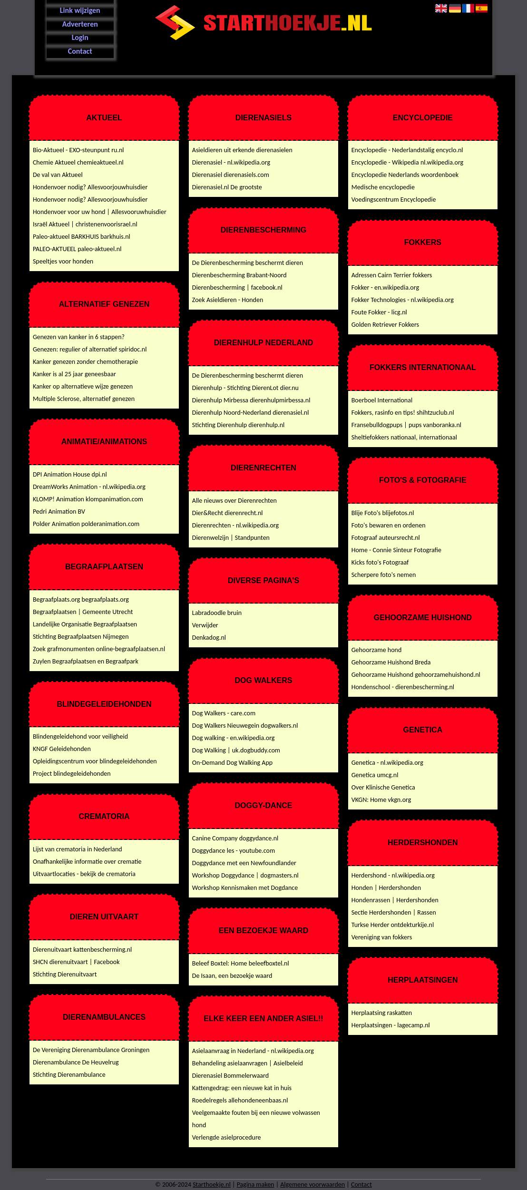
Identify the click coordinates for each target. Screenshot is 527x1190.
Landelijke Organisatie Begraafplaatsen (85, 624)
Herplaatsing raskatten (381, 1013)
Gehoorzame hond (376, 650)
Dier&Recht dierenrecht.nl (227, 513)
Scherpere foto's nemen (383, 575)
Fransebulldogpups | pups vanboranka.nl (406, 425)
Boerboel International (381, 400)
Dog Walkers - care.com (223, 713)
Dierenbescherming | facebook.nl (237, 287)
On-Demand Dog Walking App (232, 763)
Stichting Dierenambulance (69, 1075)
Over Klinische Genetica (383, 787)
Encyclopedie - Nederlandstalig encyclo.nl (407, 150)
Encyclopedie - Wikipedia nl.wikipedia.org (407, 162)
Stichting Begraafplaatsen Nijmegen (81, 637)
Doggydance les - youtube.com (233, 851)
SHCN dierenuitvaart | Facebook (76, 962)
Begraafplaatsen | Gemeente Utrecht (83, 612)
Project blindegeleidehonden (72, 774)
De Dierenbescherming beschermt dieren (247, 263)
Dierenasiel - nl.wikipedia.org (231, 162)
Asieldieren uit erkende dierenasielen (242, 150)
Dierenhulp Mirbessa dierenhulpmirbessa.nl (251, 400)
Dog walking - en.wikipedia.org (233, 738)
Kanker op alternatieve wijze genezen (83, 386)
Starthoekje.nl (212, 1184)
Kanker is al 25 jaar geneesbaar (74, 374)
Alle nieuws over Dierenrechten (234, 501)
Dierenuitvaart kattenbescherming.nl (82, 950)
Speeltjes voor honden (63, 261)
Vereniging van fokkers (381, 937)
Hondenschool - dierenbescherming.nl (402, 687)
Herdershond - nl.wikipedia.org (393, 875)
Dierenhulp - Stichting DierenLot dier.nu (245, 388)
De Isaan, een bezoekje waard (232, 976)
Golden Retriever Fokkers (385, 325)
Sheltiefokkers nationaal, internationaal (404, 437)
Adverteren (80, 24)
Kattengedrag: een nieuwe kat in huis (242, 1088)
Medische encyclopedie (383, 187)
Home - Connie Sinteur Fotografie (396, 550)
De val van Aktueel (58, 175)
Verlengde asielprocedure (226, 1137)
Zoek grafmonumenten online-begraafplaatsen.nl (99, 649)
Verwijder (205, 625)
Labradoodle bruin (217, 613)
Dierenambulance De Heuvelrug (76, 1062)
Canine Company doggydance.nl (235, 838)
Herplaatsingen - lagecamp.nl (390, 1025)
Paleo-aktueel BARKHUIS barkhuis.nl (81, 237)
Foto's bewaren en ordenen (388, 525)
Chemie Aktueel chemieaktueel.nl (78, 162)
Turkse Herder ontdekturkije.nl (392, 925)
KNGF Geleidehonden (62, 749)
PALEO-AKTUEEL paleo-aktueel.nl (77, 249)
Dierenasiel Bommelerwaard (230, 1076)
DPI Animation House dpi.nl (70, 474)
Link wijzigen (80, 10)
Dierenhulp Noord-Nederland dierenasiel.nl (250, 413)
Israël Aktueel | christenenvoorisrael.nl (85, 224)
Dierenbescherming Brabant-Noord (239, 275)
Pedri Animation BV (59, 511)
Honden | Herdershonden (386, 888)
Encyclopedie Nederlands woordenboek (405, 175)
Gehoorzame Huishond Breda (391, 662)
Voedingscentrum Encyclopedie (393, 199)
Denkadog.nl (209, 638)
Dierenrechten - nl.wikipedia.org (235, 525)
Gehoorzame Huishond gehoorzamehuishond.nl (415, 675)
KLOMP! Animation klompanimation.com (88, 499)
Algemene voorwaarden (312, 1184)
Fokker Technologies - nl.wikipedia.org (402, 300)
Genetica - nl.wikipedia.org (387, 763)
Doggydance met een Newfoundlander (244, 863)
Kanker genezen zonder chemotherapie (85, 362)
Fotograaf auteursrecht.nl (385, 538)
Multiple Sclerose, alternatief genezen (84, 399)
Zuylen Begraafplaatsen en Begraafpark (85, 661)
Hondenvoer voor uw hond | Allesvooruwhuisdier (99, 212)
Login (80, 37)
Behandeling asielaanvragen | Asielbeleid (247, 1063)
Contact (80, 51)
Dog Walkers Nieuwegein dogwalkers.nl (245, 726)
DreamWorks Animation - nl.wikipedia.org (89, 487)
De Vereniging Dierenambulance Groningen (91, 1050)
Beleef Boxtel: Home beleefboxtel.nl (240, 963)
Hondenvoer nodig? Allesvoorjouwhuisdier (90, 187)
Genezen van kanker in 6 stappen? (79, 337)
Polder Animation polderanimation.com (86, 524)
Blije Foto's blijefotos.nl (382, 513)
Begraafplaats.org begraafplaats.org (81, 599)
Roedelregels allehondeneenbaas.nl (240, 1100)
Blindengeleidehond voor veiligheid (80, 736)
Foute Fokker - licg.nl (379, 312)
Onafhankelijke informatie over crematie (87, 862)
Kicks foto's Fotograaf (380, 562)
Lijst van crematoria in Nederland (77, 849)
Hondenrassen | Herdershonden (395, 900)
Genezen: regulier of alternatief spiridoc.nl (90, 349)
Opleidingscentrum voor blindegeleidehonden (95, 761)
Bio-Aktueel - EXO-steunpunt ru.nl (78, 150)
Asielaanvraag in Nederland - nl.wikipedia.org (253, 1051)
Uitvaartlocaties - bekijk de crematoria (84, 874)
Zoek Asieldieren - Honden (228, 300)
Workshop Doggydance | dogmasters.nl (245, 875)
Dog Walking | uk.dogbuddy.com (236, 750)
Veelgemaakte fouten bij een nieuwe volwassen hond (256, 1119)
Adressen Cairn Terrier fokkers (391, 275)
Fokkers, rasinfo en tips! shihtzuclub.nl (402, 413)
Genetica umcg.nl (375, 775)
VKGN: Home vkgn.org (381, 800)
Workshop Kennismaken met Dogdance (245, 888)
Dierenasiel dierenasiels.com (230, 175)
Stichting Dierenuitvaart (65, 974)
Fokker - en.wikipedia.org (385, 287)
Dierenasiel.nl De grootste (227, 187)
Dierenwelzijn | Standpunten (231, 538)
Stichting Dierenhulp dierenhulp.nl (238, 425)
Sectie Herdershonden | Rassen (393, 912)
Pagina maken (255, 1184)
